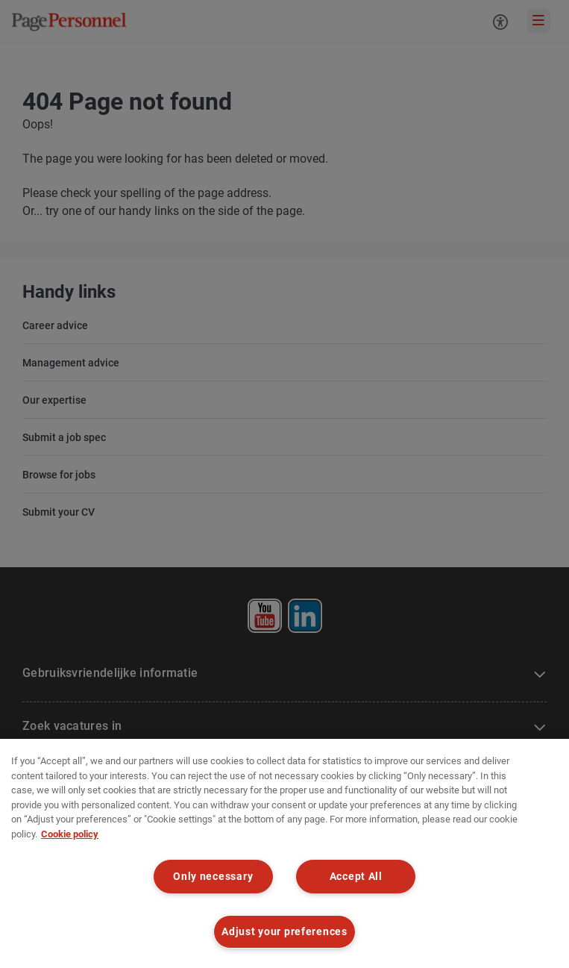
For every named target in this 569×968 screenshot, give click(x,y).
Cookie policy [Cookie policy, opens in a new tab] (69, 834)
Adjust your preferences (284, 931)
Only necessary (213, 876)
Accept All (356, 876)
